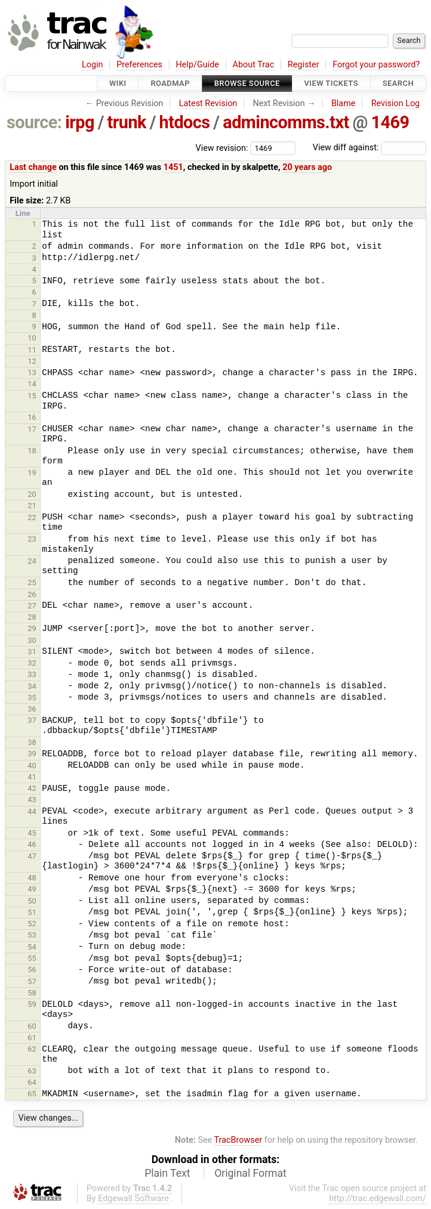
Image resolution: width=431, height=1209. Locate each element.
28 (31, 617)
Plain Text (167, 1173)
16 (31, 417)
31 (31, 651)
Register (303, 65)
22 (31, 517)
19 (31, 472)
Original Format (250, 1173)
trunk (126, 122)
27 (31, 605)
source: (34, 122)
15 (31, 395)
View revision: (222, 148)
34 (31, 686)
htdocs (184, 122)
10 (31, 337)
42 (31, 788)
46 (31, 844)
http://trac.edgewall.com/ (377, 1198)
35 (31, 697)
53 (31, 934)
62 (31, 1048)
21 (31, 505)
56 (31, 969)
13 (31, 372)
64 (31, 1082)
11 (31, 349)
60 (31, 1026)
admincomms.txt (286, 122)
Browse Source (247, 83)
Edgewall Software (133, 1198)
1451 (173, 167)
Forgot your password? (376, 65)
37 (31, 720)
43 (31, 799)
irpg (79, 122)
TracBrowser (238, 1140)
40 (31, 765)
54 (31, 946)
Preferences (139, 65)
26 (31, 594)
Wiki (118, 83)
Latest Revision (208, 103)
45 (31, 832)
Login (92, 65)
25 (31, 582)
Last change (33, 167)
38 (31, 742)
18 (31, 450)
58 (31, 992)
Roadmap (170, 83)
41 (31, 776)
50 (31, 900)
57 (31, 981)
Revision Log (395, 103)
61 (31, 1037)
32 (31, 662)
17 (31, 429)
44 (31, 811)
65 (31, 1093)
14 (31, 383)
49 (31, 889)
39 (31, 753)
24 (31, 560)
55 (31, 958)
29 (31, 628)
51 (31, 912)
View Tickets (331, 83)
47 (31, 856)
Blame (343, 103)
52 (31, 923)
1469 (390, 122)
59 (31, 1004)
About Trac (254, 65)
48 (31, 877)
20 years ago (307, 167)
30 (31, 640)
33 (31, 674)
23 (31, 538)
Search (398, 83)
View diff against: (369, 148)
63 (31, 1070)
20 (31, 494)
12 (31, 361)
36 (31, 708)
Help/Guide (197, 65)
